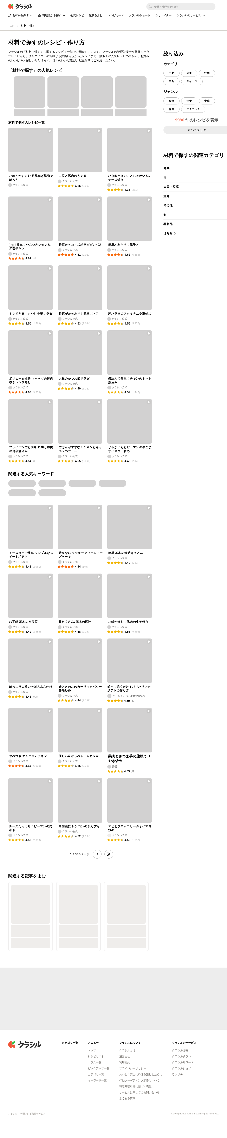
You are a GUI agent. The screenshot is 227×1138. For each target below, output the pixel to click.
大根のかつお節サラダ (74, 378)
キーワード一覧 (97, 1080)
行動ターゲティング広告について (139, 1080)
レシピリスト (96, 1056)
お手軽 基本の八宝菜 (23, 621)
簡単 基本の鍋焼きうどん (125, 553)
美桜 (114, 766)
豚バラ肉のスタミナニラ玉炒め (129, 313)
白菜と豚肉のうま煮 (72, 175)
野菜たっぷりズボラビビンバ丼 (80, 244)
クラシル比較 (180, 1050)
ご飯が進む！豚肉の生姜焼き (128, 621)
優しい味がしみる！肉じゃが (79, 756)
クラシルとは (127, 1050)
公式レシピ (77, 15)
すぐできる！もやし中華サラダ (30, 313)
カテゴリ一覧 (96, 1074)
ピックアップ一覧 (98, 1068)
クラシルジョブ (181, 1068)
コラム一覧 (94, 1062)
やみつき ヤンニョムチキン (28, 756)
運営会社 (124, 1056)
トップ (92, 1050)
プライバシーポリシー (132, 1068)
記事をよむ (96, 15)
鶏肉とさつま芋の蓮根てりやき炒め (129, 758)
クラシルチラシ (181, 1056)
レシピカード (115, 15)
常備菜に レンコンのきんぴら (79, 826)
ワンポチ (177, 1074)
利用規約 (124, 1062)
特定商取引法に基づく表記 (135, 1086)
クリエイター (163, 15)
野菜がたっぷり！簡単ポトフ (79, 313)
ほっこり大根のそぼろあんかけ (30, 686)
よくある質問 (127, 1098)
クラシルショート (139, 15)
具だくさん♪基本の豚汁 (75, 621)
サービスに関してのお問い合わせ (139, 1092)
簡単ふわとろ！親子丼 (123, 244)
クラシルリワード (183, 1062)
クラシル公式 (20, 184)
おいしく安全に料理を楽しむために (140, 1074)
